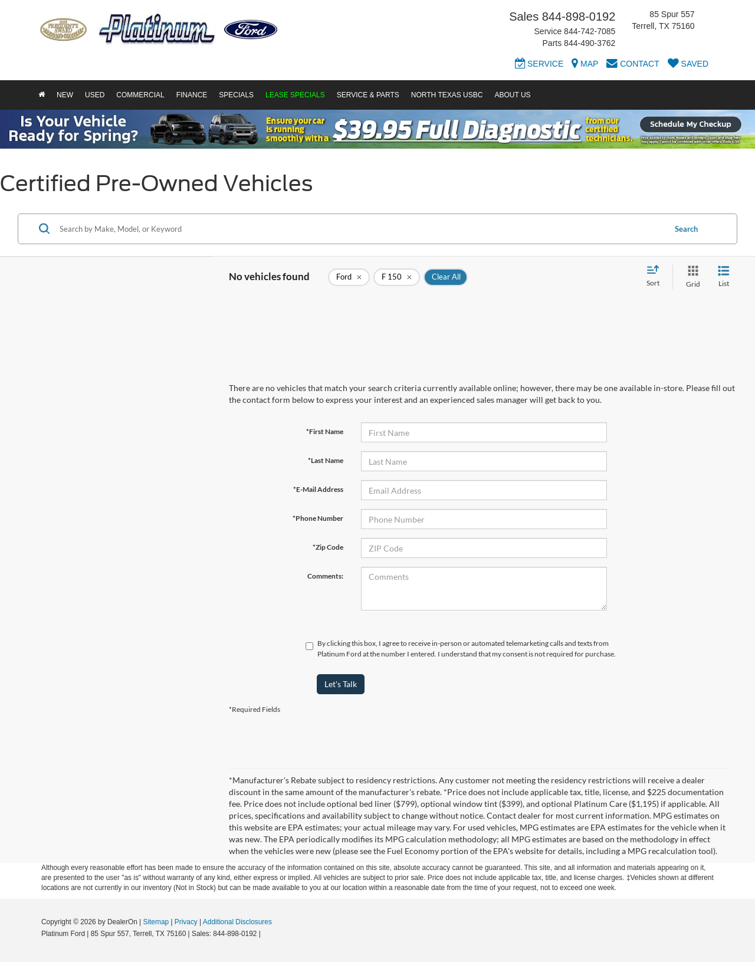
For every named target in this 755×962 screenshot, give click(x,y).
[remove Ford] (349, 277)
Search (686, 229)
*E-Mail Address (318, 489)
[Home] (41, 95)
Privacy (186, 922)
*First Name (324, 431)
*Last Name (325, 460)
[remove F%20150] (396, 277)
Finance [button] (192, 95)
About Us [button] (512, 95)
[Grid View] (690, 277)
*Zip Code (328, 547)
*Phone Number (318, 518)
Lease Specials (295, 95)
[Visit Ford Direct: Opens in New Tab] (265, 934)
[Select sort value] (656, 276)
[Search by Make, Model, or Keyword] (360, 229)
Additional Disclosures (237, 922)
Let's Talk (340, 684)
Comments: (325, 576)
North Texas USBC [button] (447, 95)
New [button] (65, 95)
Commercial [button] (140, 95)
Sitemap (156, 922)
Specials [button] (236, 95)
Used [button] (94, 95)
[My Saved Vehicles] (688, 65)
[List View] (723, 277)
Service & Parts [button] (368, 95)
